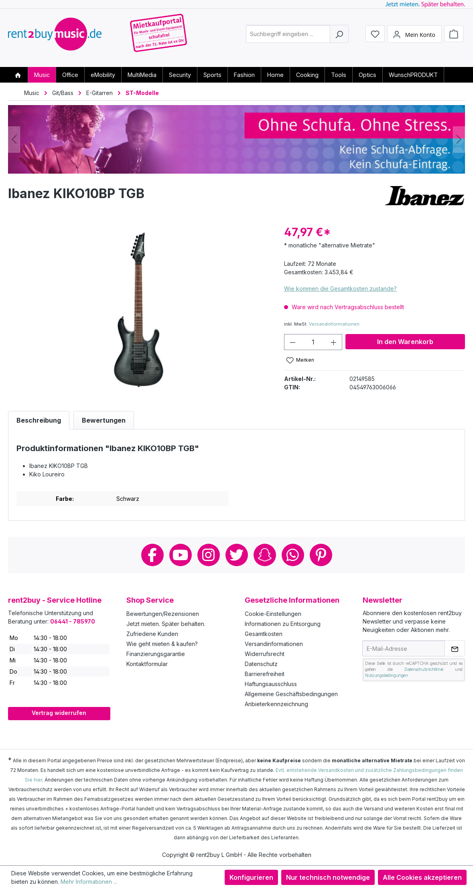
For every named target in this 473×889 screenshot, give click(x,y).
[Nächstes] (459, 139)
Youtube (180, 555)
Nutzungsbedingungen (386, 675)
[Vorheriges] (14, 139)
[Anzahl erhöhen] (333, 342)
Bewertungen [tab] (104, 420)
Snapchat (265, 555)
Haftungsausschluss (271, 683)
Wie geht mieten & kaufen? (162, 643)
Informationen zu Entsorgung (283, 623)
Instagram (208, 555)
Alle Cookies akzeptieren (422, 877)
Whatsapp (293, 555)
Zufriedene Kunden (152, 633)
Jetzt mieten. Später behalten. (165, 623)
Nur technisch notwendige (328, 877)
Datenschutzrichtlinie (423, 669)
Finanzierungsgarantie (155, 653)
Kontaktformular (147, 663)
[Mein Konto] (414, 37)
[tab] (38, 420)
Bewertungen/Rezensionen (162, 613)
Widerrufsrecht (264, 653)
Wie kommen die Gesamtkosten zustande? (340, 288)
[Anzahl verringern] (292, 342)
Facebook (152, 555)
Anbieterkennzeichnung (276, 704)
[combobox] (288, 37)
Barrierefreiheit (264, 673)
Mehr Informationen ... (89, 881)
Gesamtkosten (263, 633)
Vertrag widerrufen (59, 712)
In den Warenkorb (405, 342)
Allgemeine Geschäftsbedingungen (291, 694)
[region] (138, 310)
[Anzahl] (313, 342)
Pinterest (321, 555)
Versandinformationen (334, 324)
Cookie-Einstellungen (273, 613)
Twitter (236, 555)
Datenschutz (261, 663)
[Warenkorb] (453, 36)
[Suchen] (339, 37)
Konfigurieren (251, 877)
